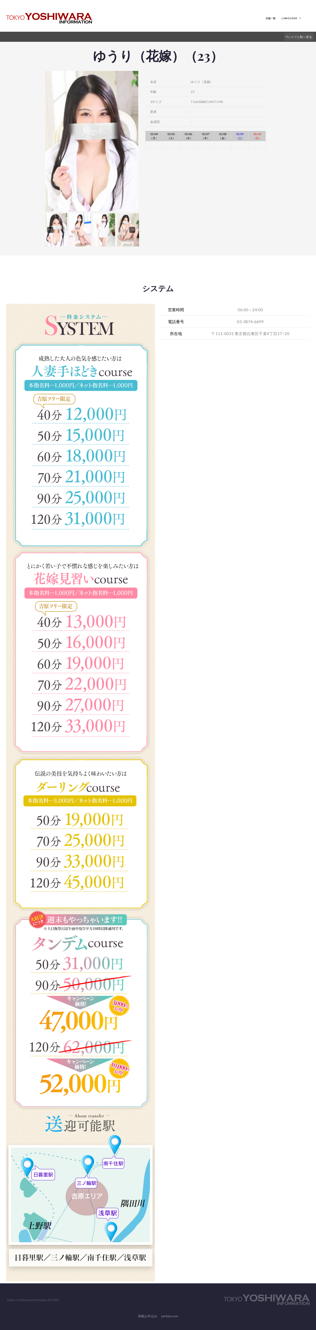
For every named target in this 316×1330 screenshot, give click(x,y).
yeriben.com (169, 1316)
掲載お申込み (147, 1316)
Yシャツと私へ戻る (298, 37)
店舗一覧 (270, 18)
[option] (91, 141)
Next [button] (132, 230)
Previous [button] (50, 230)
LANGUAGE (288, 18)
